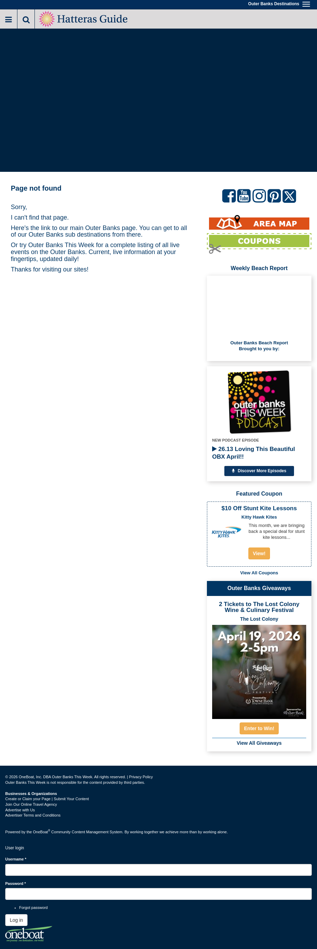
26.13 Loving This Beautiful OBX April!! (253, 453)
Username (15, 859)
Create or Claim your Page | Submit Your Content (47, 799)
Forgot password (33, 907)
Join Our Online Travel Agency (31, 804)
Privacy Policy (141, 777)
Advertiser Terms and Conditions (33, 815)
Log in (16, 920)
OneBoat (42, 832)
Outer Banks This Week (61, 245)
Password (15, 883)
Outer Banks (102, 227)
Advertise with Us (20, 810)
